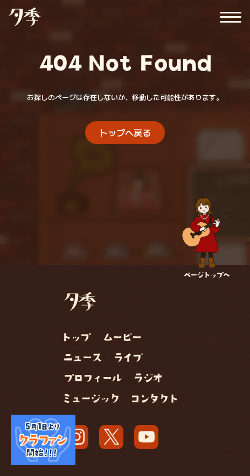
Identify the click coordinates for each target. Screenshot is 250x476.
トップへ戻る (125, 132)
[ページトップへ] (207, 238)
